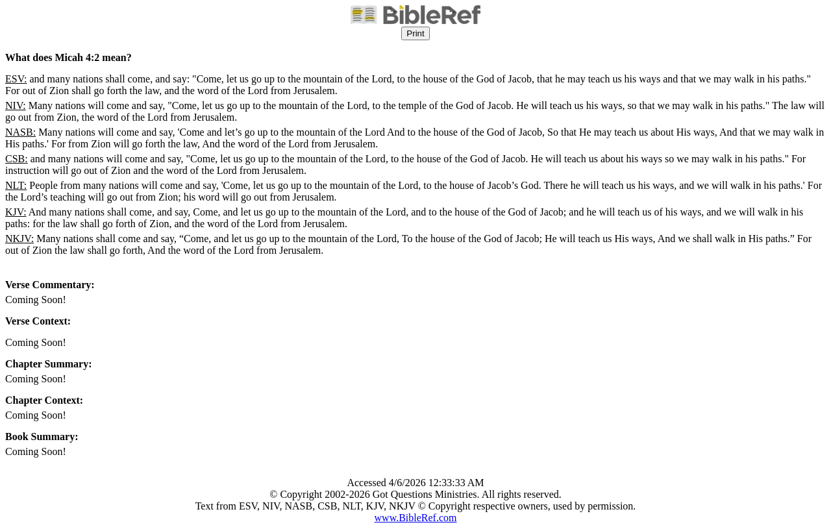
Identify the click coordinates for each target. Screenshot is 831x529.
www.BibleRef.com (416, 517)
